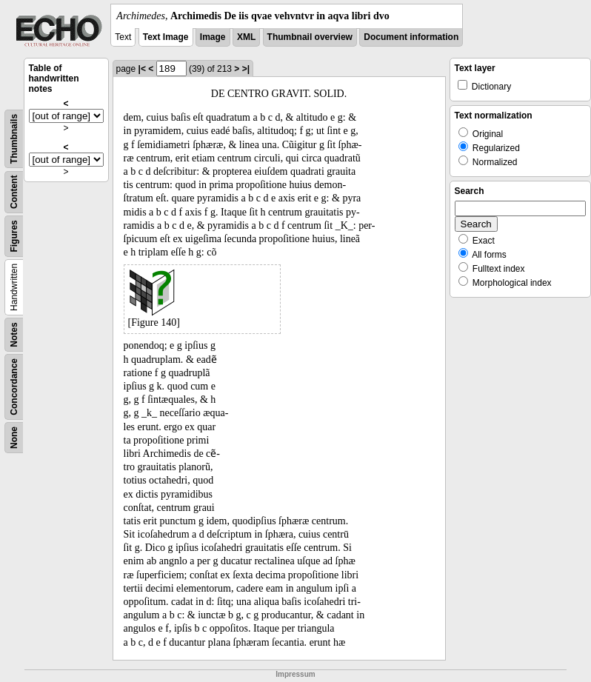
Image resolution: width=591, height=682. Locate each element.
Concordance (14, 386)
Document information (411, 37)
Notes (14, 334)
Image (213, 37)
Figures (14, 236)
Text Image (166, 37)
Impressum (295, 674)
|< (142, 69)
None (14, 438)
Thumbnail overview (310, 37)
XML (246, 37)
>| (246, 69)
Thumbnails (14, 139)
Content (14, 192)
